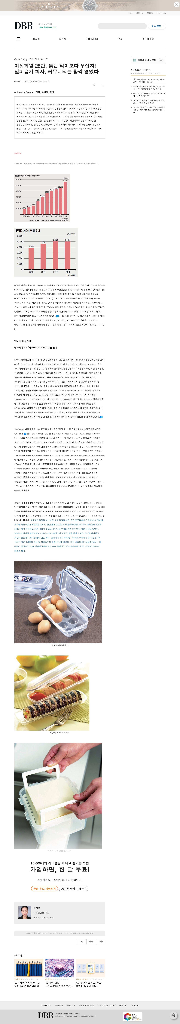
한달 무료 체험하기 (44, 888)
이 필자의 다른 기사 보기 (43, 917)
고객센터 (150, 13)
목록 (91, 941)
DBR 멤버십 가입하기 (73, 888)
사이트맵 (123, 1005)
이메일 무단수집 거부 (107, 1005)
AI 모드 (157, 26)
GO (161, 60)
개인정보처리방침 (86, 1005)
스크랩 (103, 85)
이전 (81, 941)
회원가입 (139, 13)
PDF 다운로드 (98, 85)
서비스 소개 (46, 1005)
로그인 (130, 13)
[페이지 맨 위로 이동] (174, 1016)
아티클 (36, 39)
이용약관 (59, 1005)
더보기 (94, 85)
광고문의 (135, 1005)
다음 (101, 941)
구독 (120, 39)
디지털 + (64, 39)
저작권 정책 (70, 1005)
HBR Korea (161, 13)
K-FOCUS (148, 39)
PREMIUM (92, 39)
